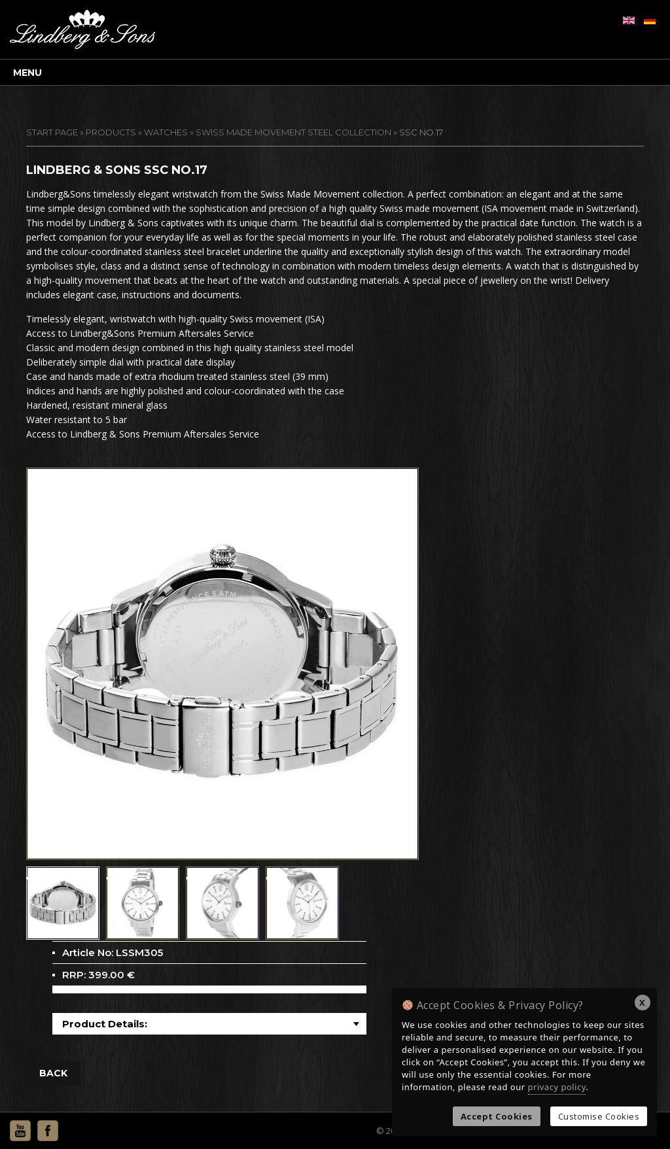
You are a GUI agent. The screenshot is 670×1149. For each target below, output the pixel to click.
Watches (166, 132)
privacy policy (557, 1087)
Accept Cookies (497, 1116)
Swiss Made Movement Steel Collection (293, 132)
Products (111, 132)
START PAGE (52, 132)
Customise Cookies (599, 1116)
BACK (53, 1073)
